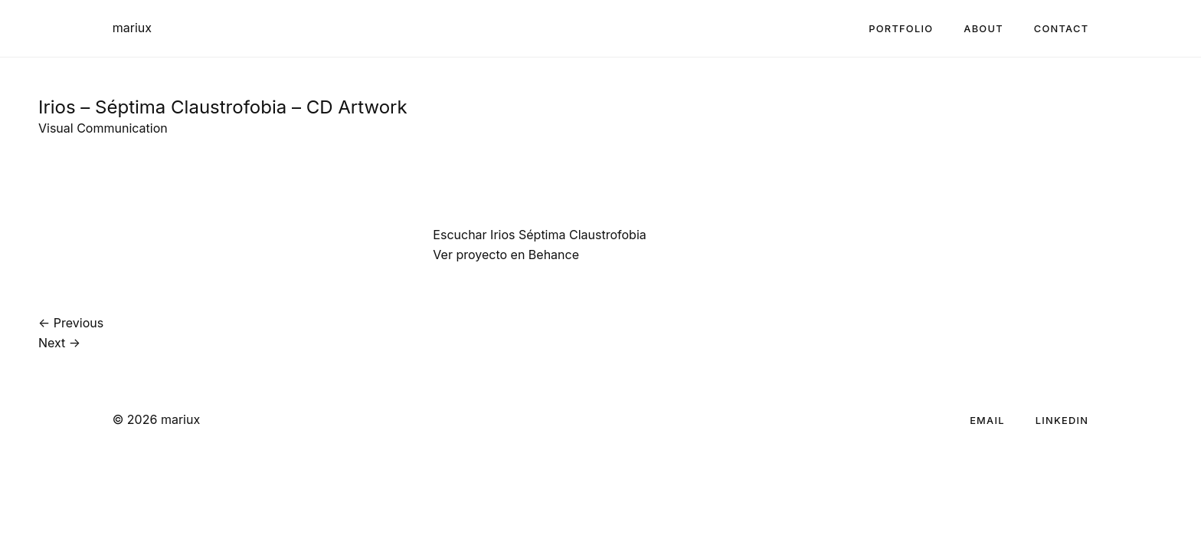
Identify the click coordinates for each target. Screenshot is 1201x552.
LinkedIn (1062, 420)
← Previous (70, 322)
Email (987, 420)
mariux (132, 27)
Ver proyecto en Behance (506, 254)
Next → (59, 342)
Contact (1061, 28)
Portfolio (901, 28)
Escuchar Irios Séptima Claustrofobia (539, 234)
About (983, 28)
